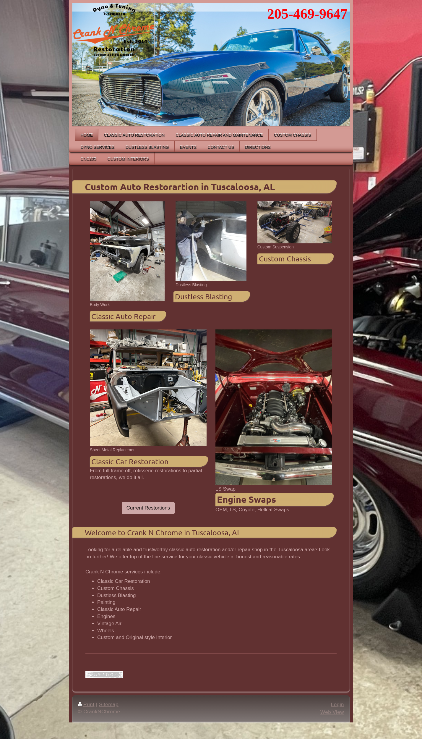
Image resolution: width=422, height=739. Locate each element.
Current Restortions (148, 508)
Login (337, 704)
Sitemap (109, 704)
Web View (332, 712)
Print (86, 704)
